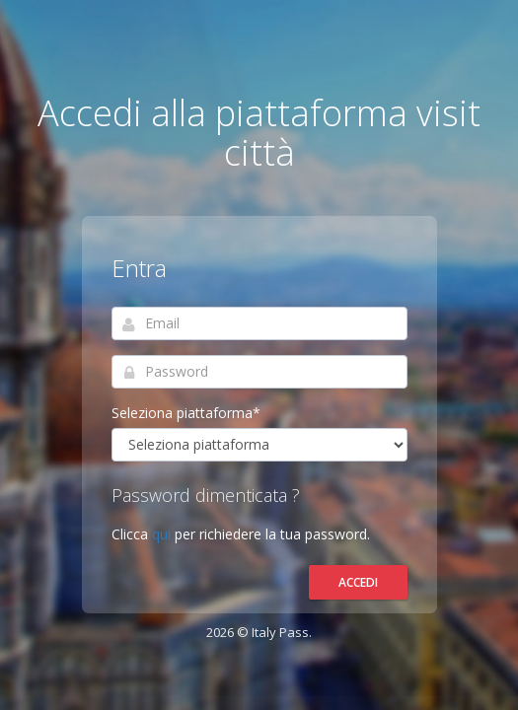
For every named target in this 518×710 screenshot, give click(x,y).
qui (163, 534)
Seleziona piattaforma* (185, 412)
